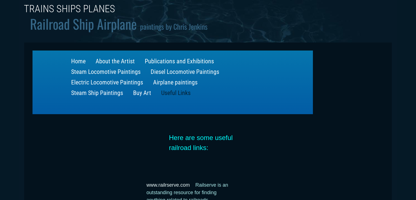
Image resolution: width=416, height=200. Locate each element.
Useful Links (176, 92)
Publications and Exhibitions (179, 61)
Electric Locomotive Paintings (107, 82)
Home (78, 61)
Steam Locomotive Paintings (106, 71)
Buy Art (142, 92)
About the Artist (115, 61)
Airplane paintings (175, 82)
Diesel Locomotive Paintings (185, 71)
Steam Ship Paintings (97, 92)
